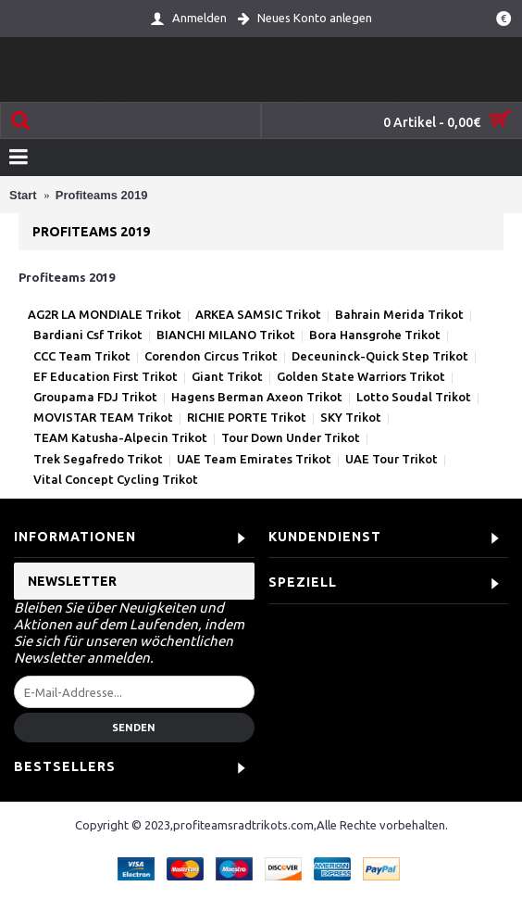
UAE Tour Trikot (391, 458)
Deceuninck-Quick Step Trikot (380, 355)
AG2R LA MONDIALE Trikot (104, 314)
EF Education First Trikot (105, 376)
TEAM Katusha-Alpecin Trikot (120, 437)
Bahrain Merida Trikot (399, 314)
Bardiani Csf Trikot (88, 334)
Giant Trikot (227, 376)
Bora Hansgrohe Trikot (375, 334)
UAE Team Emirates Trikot (254, 458)
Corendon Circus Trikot (211, 355)
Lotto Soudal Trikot (413, 396)
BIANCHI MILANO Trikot (225, 334)
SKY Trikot (350, 417)
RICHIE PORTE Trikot (246, 417)
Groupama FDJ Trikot (95, 396)
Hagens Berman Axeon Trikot (256, 396)
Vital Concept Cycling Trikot (115, 479)
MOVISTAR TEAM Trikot (103, 417)
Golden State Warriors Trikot (361, 376)
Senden (133, 727)
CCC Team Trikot (81, 355)
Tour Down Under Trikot (290, 437)
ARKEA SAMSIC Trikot (258, 314)
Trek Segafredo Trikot (98, 458)
